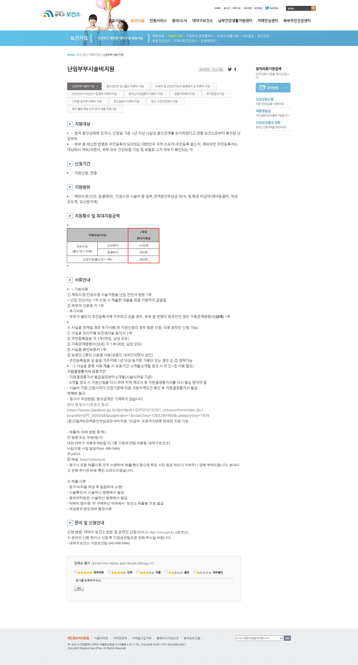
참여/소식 (179, 21)
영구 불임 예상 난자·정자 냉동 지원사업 (94, 108)
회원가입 (236, 8)
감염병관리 (208, 41)
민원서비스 (158, 21)
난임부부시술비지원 (83, 86)
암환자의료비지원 (184, 93)
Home (70, 54)
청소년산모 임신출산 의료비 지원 (125, 86)
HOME (218, 8)
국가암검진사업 (215, 93)
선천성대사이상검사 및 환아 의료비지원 (94, 93)
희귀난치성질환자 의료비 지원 (146, 93)
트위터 (230, 69)
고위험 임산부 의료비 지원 (87, 101)
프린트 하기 (204, 69)
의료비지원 (175, 36)
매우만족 (91, 572)
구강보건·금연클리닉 (199, 36)
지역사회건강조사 (185, 41)
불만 (178, 572)
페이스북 (236, 69)
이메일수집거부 (141, 638)
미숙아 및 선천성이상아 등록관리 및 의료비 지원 (182, 86)
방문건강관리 (161, 41)
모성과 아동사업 (228, 36)
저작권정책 (120, 638)
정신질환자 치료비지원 (126, 101)
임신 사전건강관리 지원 (164, 101)
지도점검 (248, 36)
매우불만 (210, 572)
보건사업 (137, 21)
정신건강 (263, 36)
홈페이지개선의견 (168, 638)
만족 (121, 572)
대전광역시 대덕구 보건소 (65, 18)
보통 (150, 572)
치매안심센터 (268, 21)
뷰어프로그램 (192, 638)
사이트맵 (247, 8)
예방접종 (158, 36)
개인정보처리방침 (78, 638)
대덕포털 (258, 8)
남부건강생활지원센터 (235, 21)
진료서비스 (116, 21)
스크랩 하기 (217, 69)
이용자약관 (101, 638)
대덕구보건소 (202, 21)
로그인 (227, 8)
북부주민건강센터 (297, 21)
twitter (272, 8)
